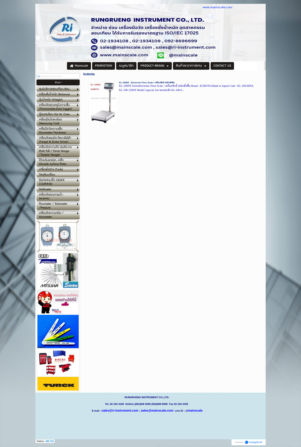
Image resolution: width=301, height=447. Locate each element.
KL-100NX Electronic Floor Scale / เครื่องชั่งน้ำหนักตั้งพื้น (147, 82)
